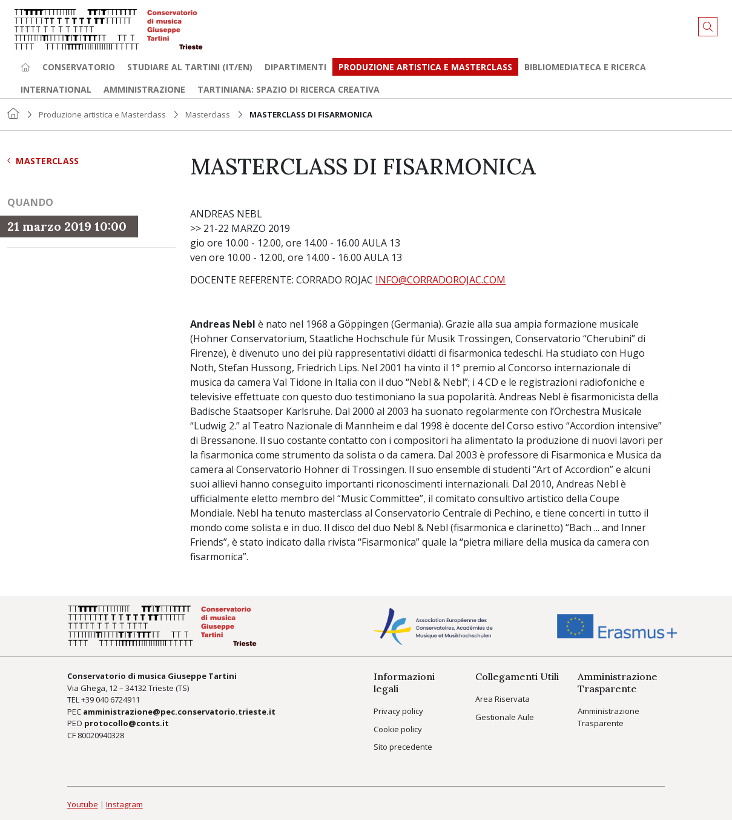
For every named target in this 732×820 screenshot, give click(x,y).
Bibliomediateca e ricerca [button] (585, 67)
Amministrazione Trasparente (608, 717)
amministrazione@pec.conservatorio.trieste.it (179, 711)
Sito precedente (403, 746)
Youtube (82, 804)
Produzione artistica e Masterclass (425, 67)
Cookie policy (398, 729)
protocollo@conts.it (126, 723)
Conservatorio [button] (78, 67)
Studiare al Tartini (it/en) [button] (189, 67)
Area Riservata (502, 698)
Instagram (124, 804)
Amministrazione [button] (144, 89)
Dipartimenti (295, 67)
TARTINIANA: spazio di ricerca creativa (288, 89)
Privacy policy (398, 711)
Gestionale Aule (504, 717)
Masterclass (207, 114)
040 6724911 (118, 699)
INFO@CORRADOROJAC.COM (440, 279)
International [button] (56, 89)
